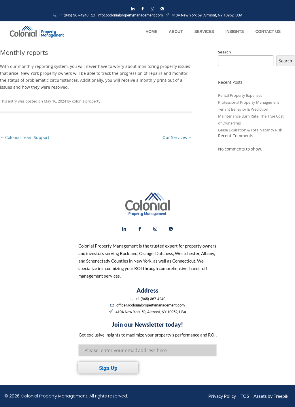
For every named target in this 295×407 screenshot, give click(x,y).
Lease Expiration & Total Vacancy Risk (250, 130)
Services (204, 31)
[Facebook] (142, 8)
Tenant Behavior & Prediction (243, 109)
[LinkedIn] (132, 8)
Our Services (177, 137)
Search (224, 52)
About (176, 31)
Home (151, 31)
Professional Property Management (248, 102)
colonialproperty (86, 101)
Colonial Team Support (24, 137)
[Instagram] (152, 8)
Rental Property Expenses (240, 95)
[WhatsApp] (162, 8)
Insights (235, 31)
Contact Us (268, 31)
